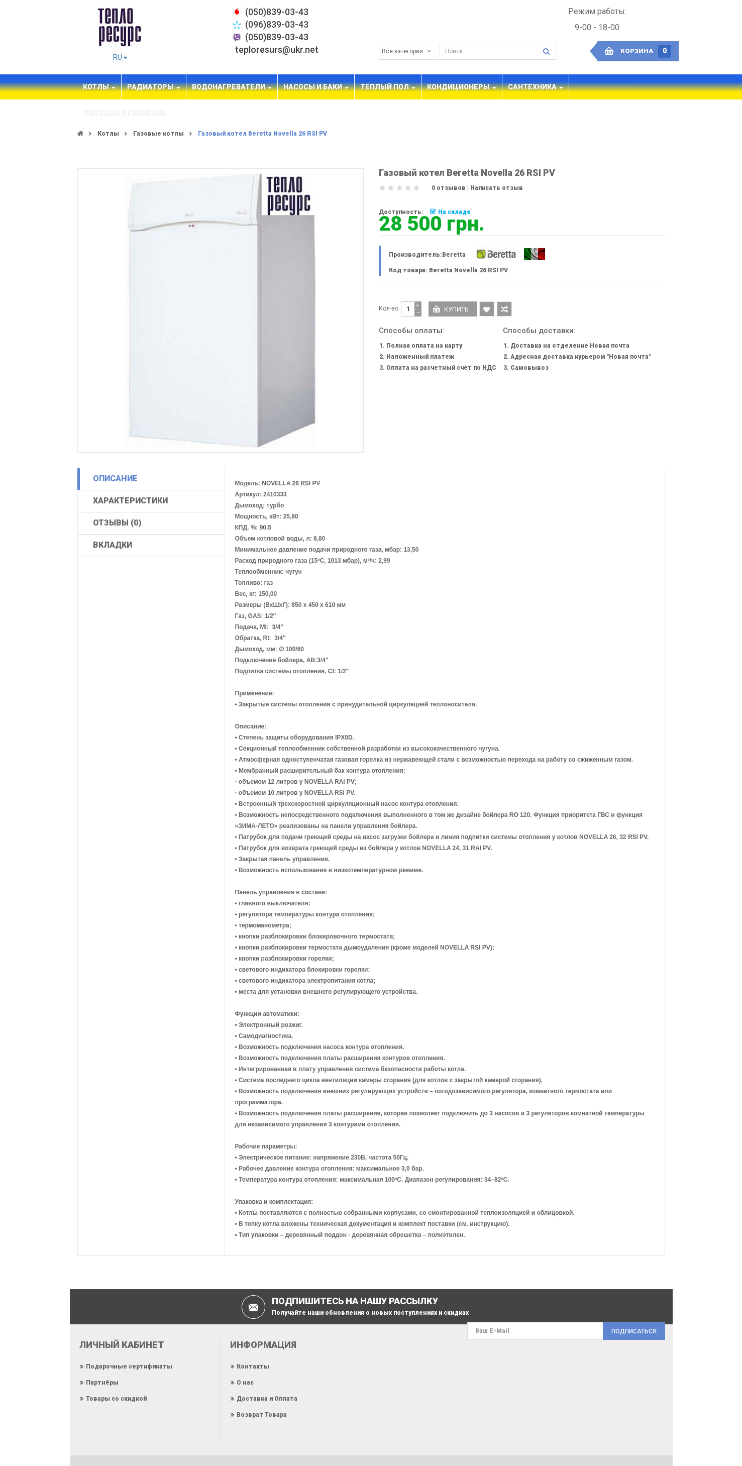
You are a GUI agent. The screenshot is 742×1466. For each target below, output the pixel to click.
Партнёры (102, 1382)
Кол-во (388, 308)
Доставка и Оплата (267, 1398)
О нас (245, 1382)
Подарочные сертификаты (129, 1366)
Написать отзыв (496, 187)
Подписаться (634, 1331)
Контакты (253, 1366)
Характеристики (130, 500)
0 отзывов (449, 187)
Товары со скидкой (116, 1398)
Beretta (454, 254)
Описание (115, 478)
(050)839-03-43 (276, 37)
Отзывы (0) (117, 523)
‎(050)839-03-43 (276, 12)
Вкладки (112, 545)
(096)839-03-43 (276, 24)
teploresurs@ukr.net (277, 49)
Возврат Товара (262, 1414)
